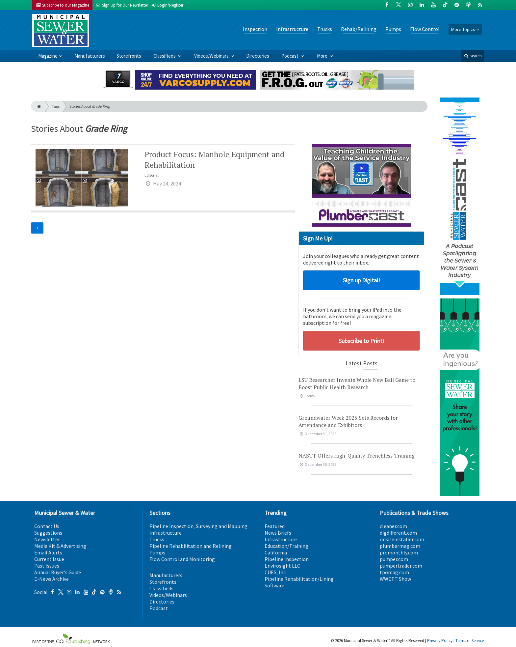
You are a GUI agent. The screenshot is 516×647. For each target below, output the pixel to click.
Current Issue (49, 559)
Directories (257, 56)
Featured (275, 526)
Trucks (324, 29)
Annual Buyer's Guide (57, 572)
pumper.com (394, 559)
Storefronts (128, 56)
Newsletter (47, 539)
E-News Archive (51, 579)
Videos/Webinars (212, 56)
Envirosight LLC (282, 565)
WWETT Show (395, 579)
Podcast (290, 56)
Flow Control (425, 29)
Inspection (255, 29)
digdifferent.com (398, 532)
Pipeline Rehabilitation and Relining (190, 546)
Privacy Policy (439, 640)
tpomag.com (394, 572)
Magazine (48, 56)
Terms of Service (469, 640)
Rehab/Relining (358, 29)
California (276, 552)
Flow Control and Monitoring (182, 559)
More (322, 56)
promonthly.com (399, 552)
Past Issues (46, 565)
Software (274, 585)
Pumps (393, 29)
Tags (56, 106)
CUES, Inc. (276, 572)
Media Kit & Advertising (60, 546)
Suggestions (48, 532)
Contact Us (46, 526)
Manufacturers (89, 56)
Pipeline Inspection (287, 559)
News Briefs (278, 532)
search (472, 56)
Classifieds (165, 56)
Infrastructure (292, 29)
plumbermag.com (400, 546)
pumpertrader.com (401, 565)
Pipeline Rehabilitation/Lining (299, 579)
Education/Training (286, 546)
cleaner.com (393, 526)
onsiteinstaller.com (402, 539)
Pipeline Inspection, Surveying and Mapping (198, 526)
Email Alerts (48, 552)
